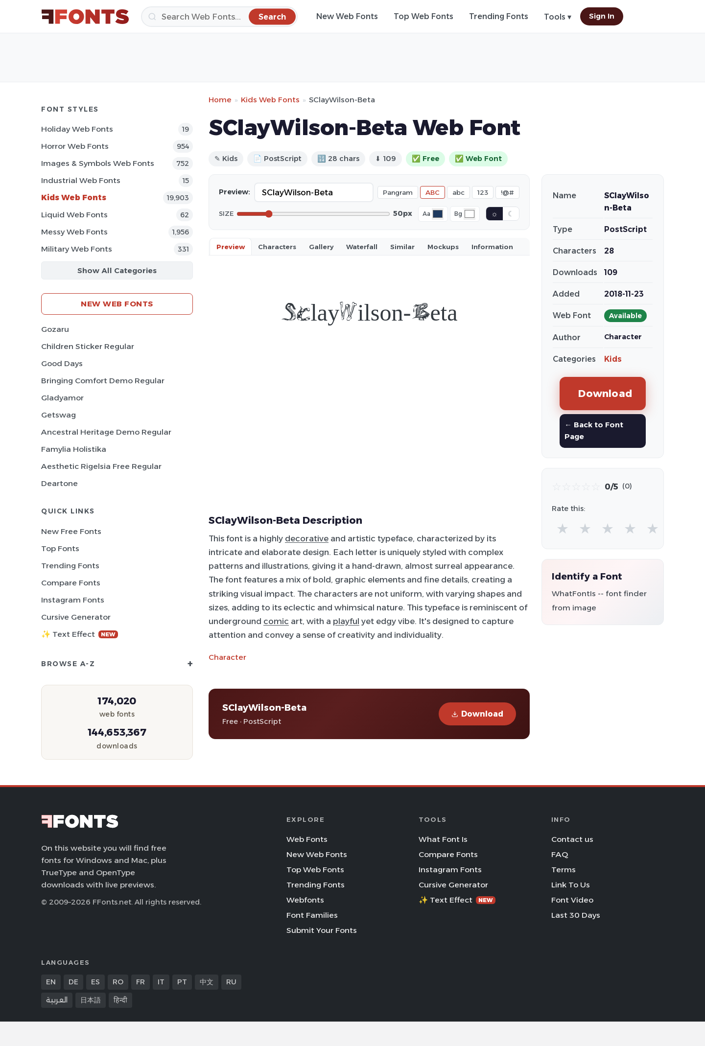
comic (276, 621)
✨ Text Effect (79, 634)
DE (73, 981)
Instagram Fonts (72, 599)
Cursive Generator (76, 617)
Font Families (312, 915)
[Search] (219, 16)
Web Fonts (307, 839)
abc (458, 192)
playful (346, 621)
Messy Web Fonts (74, 231)
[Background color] (469, 214)
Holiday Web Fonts (77, 129)
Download (477, 714)
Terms (563, 869)
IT (161, 981)
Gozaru (55, 329)
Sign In (601, 16)
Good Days (62, 363)
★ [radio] (562, 528)
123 (482, 192)
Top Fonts (60, 548)
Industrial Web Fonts (80, 180)
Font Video (572, 900)
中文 (206, 981)
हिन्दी (120, 1000)
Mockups (443, 247)
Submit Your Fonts (321, 930)
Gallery (321, 247)
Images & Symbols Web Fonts (97, 163)
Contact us (572, 839)
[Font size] (313, 214)
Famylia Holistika (73, 449)
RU (231, 981)
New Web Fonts (347, 16)
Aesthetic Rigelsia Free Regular (101, 466)
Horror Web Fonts (75, 146)
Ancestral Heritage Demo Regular (106, 432)
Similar (402, 247)
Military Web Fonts (76, 249)
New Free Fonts (71, 531)
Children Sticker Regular (87, 346)
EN (51, 981)
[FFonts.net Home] (85, 16)
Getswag (58, 414)
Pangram (398, 192)
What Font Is (443, 839)
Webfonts (305, 900)
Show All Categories (117, 270)
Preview (230, 247)
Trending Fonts (498, 16)
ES (95, 981)
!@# (507, 192)
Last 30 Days (575, 915)
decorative (307, 538)
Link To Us (570, 884)
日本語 (90, 1000)
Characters (277, 247)
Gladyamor (62, 397)
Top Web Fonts (423, 16)
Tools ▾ (557, 17)
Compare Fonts (70, 582)
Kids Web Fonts (73, 197)
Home (220, 99)
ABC (432, 192)
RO (118, 981)
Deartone (59, 483)
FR (140, 981)
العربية (57, 1000)
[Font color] (438, 214)
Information (492, 247)
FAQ (559, 854)
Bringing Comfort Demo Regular (102, 380)
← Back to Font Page (593, 430)
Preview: (234, 191)
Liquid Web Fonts (74, 214)
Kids (613, 359)
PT (182, 981)
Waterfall (361, 247)
